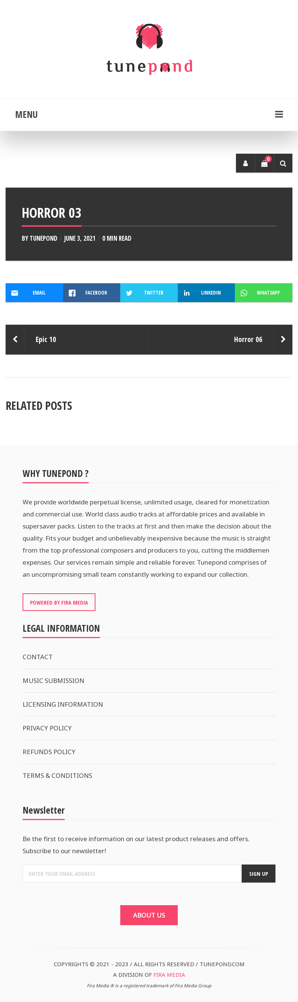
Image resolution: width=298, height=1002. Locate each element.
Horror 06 (248, 339)
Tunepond (43, 238)
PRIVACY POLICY (47, 728)
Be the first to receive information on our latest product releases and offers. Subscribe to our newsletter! (136, 844)
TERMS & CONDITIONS (57, 775)
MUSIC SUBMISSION (53, 680)
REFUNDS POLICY (49, 751)
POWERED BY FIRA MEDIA (59, 602)
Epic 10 (46, 339)
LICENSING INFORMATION (63, 704)
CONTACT (38, 656)
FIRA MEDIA (169, 974)
